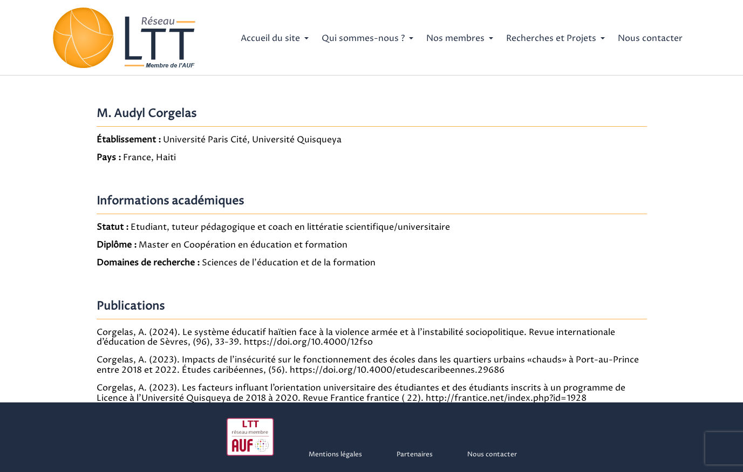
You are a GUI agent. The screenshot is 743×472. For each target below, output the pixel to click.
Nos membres (455, 38)
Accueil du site (270, 38)
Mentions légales (335, 454)
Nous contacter (650, 38)
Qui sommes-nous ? (363, 38)
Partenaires (415, 454)
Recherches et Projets (551, 38)
